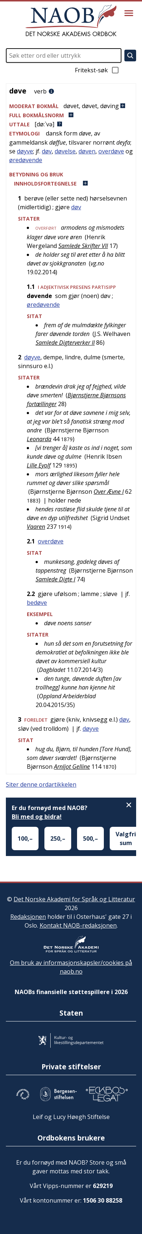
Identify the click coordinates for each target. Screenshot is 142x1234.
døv (47, 151)
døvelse (65, 151)
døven (87, 151)
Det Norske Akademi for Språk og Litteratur (74, 899)
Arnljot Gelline (72, 767)
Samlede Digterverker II (65, 343)
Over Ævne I (109, 492)
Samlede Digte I (55, 579)
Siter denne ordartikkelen (41, 784)
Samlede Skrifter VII (83, 246)
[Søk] (130, 55)
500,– (90, 838)
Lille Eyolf (39, 465)
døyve (25, 151)
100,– (25, 838)
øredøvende (25, 160)
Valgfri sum (126, 838)
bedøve (37, 603)
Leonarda (39, 439)
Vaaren (36, 527)
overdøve (111, 151)
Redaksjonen (28, 917)
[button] (71, 106)
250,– (57, 838)
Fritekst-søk (97, 70)
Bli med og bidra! (37, 817)
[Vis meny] (129, 13)
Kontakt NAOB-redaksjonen (78, 925)
